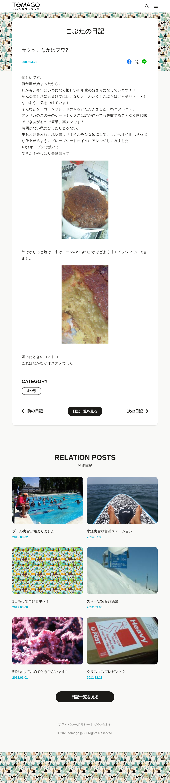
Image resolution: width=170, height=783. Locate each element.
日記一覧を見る (85, 411)
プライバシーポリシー (74, 724)
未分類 (31, 391)
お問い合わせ (102, 724)
